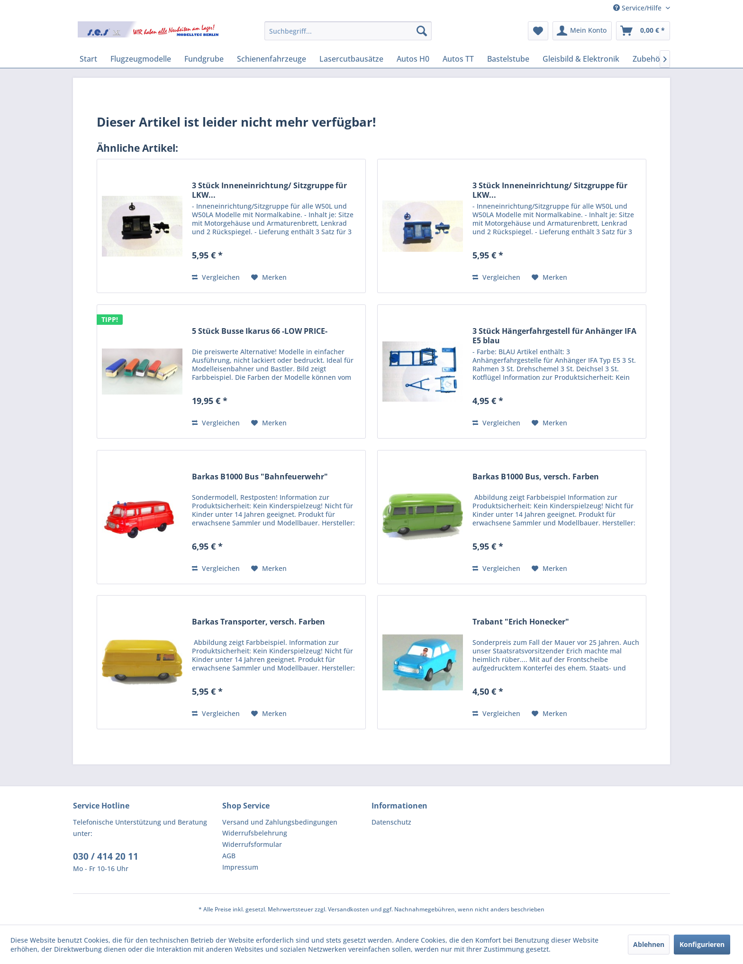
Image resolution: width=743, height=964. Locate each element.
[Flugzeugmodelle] (141, 59)
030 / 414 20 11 (105, 856)
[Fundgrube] (204, 59)
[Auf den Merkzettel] (269, 277)
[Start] (88, 59)
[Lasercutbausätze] (351, 59)
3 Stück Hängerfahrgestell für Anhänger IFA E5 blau (554, 335)
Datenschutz (391, 821)
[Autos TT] (458, 59)
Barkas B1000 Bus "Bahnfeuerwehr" (260, 477)
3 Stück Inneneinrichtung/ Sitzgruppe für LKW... (269, 190)
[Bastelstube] (508, 59)
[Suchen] (422, 30)
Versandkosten (348, 909)
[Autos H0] (413, 59)
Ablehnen (648, 944)
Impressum (240, 867)
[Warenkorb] (643, 30)
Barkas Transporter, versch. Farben (258, 622)
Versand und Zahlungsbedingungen (279, 821)
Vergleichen (216, 277)
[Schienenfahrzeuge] (271, 59)
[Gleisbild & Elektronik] (581, 59)
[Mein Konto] (582, 30)
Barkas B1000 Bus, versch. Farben (535, 477)
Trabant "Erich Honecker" (520, 622)
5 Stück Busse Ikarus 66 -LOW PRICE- (259, 331)
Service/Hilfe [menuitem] (638, 7)
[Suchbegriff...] (348, 30)
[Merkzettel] (538, 30)
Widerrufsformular (252, 844)
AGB (229, 855)
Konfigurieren (702, 944)
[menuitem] (348, 30)
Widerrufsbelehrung (254, 832)
